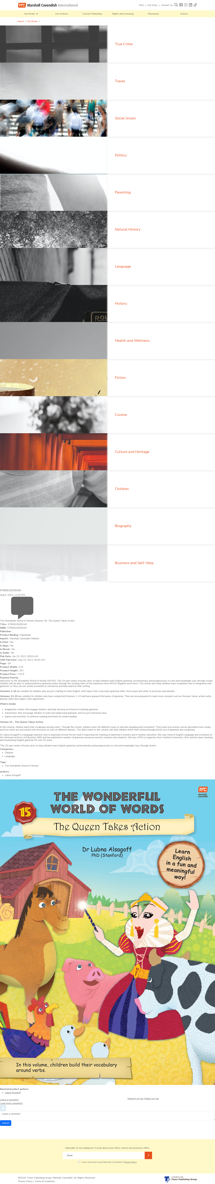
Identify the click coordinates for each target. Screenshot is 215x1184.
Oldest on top (151, 1098)
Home (20, 21)
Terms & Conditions (45, 1181)
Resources (153, 13)
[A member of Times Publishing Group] (180, 1179)
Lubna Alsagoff (13, 1092)
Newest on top (135, 1098)
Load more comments (11, 1103)
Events (184, 13)
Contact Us (167, 5)
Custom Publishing (92, 13)
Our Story (152, 5)
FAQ (141, 5)
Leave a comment (9, 1099)
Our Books (32, 21)
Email (70, 1155)
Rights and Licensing (122, 13)
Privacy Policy (130, 1162)
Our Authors (61, 13)
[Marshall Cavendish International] (48, 5)
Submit (5, 1123)
